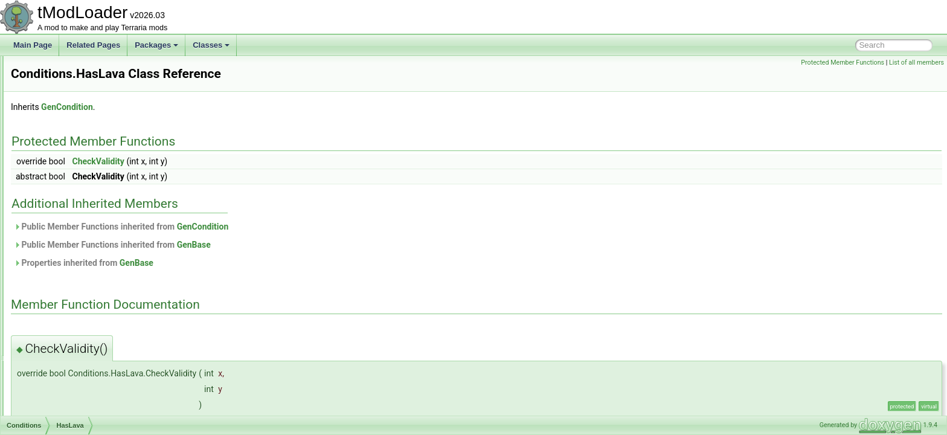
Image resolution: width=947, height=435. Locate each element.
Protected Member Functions (842, 62)
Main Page (32, 45)
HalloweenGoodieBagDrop (92, 202)
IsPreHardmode (75, 374)
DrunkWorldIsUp (76, 82)
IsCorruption (69, 281)
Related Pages (93, 45)
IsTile (58, 414)
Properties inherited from (234, 263)
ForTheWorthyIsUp (80, 135)
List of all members (916, 62)
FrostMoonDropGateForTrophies (102, 162)
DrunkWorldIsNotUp (82, 69)
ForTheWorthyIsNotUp (86, 122)
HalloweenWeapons (82, 215)
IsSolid (60, 401)
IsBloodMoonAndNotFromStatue (102, 255)
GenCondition (218, 107)
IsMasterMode (72, 361)
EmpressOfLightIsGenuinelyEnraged (108, 95)
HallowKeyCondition (82, 228)
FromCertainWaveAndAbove (95, 148)
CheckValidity (249, 161)
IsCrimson (66, 308)
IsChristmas (69, 268)
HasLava (64, 241)
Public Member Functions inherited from (272, 226)
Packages (156, 45)
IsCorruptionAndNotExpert (92, 295)
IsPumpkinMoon (75, 388)
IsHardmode (69, 348)
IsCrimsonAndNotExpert (88, 321)
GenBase (345, 245)
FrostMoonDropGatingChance (98, 175)
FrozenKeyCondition (82, 188)
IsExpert (63, 334)
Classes (211, 45)
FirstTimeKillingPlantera (88, 109)
